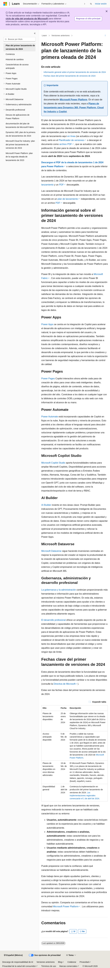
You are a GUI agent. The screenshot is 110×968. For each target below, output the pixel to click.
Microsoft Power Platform (73, 99)
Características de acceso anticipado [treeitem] (17, 66)
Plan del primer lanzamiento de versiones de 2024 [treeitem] (20, 47)
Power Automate (49, 416)
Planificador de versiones (71, 140)
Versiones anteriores (61, 35)
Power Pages (48, 378)
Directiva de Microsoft (64, 684)
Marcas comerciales (68, 966)
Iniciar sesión (101, 4)
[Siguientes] (84, 4)
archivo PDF (65, 144)
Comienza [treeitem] (10, 54)
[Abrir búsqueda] (91, 3)
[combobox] (19, 39)
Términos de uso (48, 966)
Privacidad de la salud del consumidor (19, 966)
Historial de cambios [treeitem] (15, 59)
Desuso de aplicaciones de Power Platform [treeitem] (17, 117)
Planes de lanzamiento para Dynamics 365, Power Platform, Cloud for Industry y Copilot (74, 107)
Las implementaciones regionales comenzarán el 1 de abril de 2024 (84, 795)
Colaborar (71, 962)
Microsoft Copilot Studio (53, 463)
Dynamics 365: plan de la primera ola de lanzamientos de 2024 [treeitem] (20, 134)
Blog (60, 962)
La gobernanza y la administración (58, 590)
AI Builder (46, 505)
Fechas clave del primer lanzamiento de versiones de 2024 (70, 76)
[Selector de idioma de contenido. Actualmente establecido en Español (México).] (13, 955)
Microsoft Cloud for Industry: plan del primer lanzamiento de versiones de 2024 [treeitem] (20, 144)
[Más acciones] (105, 35)
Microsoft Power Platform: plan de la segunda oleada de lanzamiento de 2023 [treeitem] (19, 156)
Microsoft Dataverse (51, 551)
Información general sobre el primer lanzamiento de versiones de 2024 (75, 72)
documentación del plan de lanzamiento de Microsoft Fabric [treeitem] (20, 125)
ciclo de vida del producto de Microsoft (27, 18)
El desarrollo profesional (53, 620)
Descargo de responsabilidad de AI (17, 962)
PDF (61, 184)
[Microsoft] (5, 4)
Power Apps (47, 324)
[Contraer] (35, 33)
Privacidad (84, 962)
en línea (71, 136)
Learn (44, 35)
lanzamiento (47, 184)
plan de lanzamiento (68, 199)
